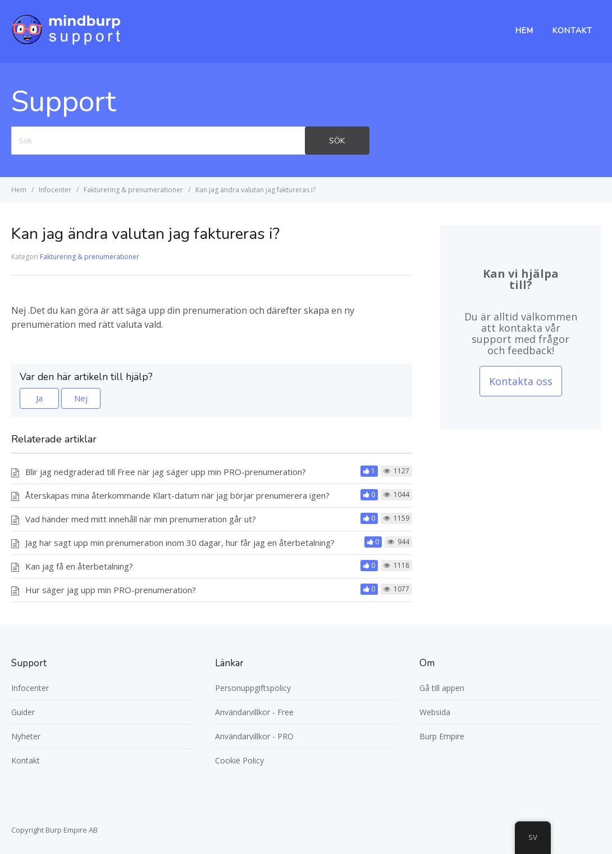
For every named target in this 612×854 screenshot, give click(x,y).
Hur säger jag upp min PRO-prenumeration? (110, 589)
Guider (23, 712)
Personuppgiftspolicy (253, 688)
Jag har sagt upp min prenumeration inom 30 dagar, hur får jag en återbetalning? (180, 542)
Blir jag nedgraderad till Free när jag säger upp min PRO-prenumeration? (165, 471)
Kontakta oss (520, 381)
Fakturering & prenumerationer (89, 256)
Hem (524, 30)
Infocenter (30, 688)
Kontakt (572, 30)
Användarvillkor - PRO (254, 736)
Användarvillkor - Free (254, 712)
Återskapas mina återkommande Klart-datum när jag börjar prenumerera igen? (177, 495)
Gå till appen (441, 688)
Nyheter (25, 736)
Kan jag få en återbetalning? (79, 566)
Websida (434, 712)
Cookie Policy (239, 760)
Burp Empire (441, 736)
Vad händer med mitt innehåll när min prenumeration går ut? (140, 519)
